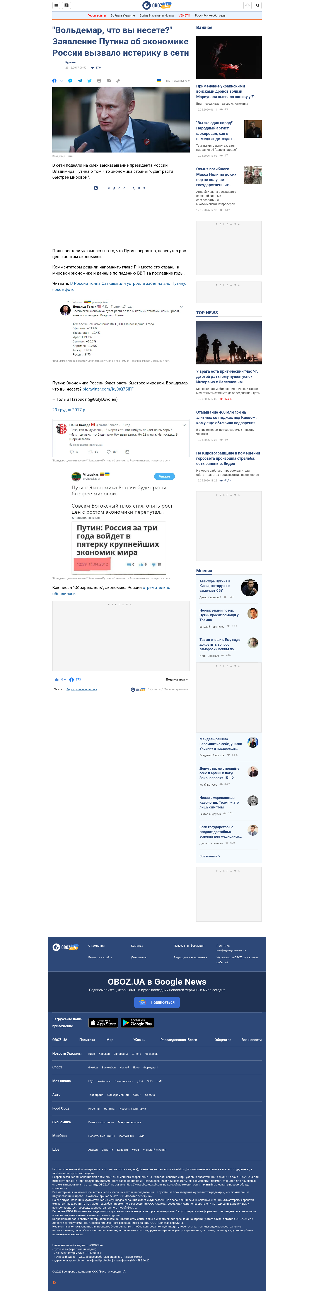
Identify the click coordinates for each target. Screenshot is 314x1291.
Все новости (252, 1040)
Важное (204, 27)
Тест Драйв (95, 1095)
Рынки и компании (101, 1122)
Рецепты (94, 1108)
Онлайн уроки (123, 1081)
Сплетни (107, 1149)
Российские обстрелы (210, 15)
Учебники (104, 1081)
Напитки (110, 1108)
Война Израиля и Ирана (157, 15)
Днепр (136, 1053)
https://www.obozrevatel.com (196, 1169)
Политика (87, 1040)
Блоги (192, 1040)
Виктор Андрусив (210, 814)
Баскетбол (109, 1067)
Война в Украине (123, 15)
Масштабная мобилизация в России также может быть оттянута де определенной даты (228, 391)
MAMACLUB (126, 1136)
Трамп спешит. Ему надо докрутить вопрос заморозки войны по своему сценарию (220, 645)
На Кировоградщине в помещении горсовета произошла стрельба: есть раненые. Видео (228, 458)
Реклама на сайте (100, 957)
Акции (137, 1095)
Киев (91, 1053)
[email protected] (102, 1260)
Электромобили (118, 1095)
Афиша (93, 1149)
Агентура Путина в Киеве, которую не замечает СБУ (215, 586)
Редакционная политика (82, 689)
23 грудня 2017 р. (69, 409)
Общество (223, 1040)
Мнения (204, 570)
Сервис (150, 1095)
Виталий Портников (212, 626)
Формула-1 (150, 1067)
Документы (139, 957)
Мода (135, 1149)
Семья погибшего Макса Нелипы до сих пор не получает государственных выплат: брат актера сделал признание (216, 177)
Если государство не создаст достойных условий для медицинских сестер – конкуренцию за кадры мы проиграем (221, 832)
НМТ (160, 1081)
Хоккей (124, 1067)
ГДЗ (91, 1081)
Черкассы (151, 1053)
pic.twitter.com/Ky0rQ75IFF (108, 389)
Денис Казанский (210, 597)
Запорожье (121, 1053)
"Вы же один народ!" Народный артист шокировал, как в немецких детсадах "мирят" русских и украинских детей (214, 131)
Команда (137, 945)
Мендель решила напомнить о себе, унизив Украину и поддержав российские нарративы (221, 744)
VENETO (184, 15)
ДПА (140, 1081)
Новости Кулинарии (132, 1108)
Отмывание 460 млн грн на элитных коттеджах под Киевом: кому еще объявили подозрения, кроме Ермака (226, 418)
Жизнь (139, 1040)
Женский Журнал (154, 1149)
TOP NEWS (207, 312)
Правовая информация (189, 945)
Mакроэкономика (129, 1122)
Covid (141, 1136)
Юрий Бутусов (208, 784)
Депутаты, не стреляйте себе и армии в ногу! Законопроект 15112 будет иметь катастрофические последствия (219, 773)
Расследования (173, 1040)
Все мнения (208, 856)
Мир (109, 1040)
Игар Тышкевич (209, 655)
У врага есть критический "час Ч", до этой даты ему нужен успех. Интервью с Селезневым (227, 376)
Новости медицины (101, 1136)
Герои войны (97, 15)
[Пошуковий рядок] (257, 5)
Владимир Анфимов (212, 755)
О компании (96, 945)
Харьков (104, 1053)
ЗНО (150, 1081)
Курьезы (70, 62)
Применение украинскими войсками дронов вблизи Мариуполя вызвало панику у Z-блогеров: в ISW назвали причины (227, 91)
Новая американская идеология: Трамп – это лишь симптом (219, 802)
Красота (122, 1149)
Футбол (93, 1067)
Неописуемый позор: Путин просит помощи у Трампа (219, 615)
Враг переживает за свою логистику (222, 103)
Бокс (136, 1067)
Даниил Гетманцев (211, 843)
